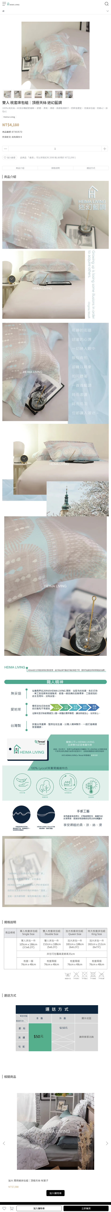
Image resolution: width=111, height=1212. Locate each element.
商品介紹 (20, 167)
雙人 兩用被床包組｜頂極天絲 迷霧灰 (55, 1116)
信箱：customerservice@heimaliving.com (23, 1174)
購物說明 (6, 1148)
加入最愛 (9, 157)
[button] (107, 1110)
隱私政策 (26, 1148)
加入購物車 (39, 1208)
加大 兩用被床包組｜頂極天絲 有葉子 (22, 1116)
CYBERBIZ (68, 1200)
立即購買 (86, 1208)
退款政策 (16, 1148)
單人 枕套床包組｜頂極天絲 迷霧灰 (89, 1116)
